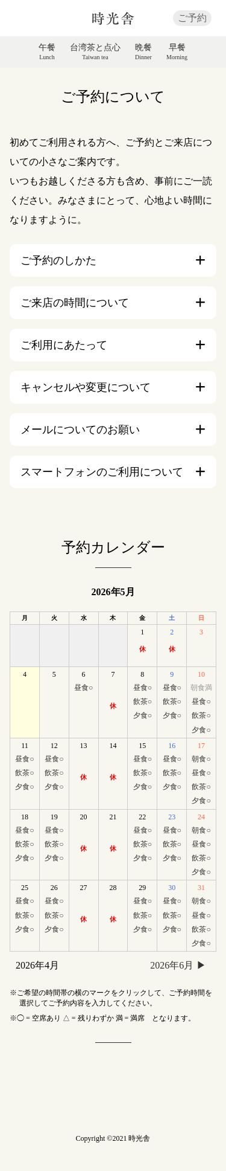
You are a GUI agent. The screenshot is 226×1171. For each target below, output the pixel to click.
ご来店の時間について (74, 302)
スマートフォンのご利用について (101, 471)
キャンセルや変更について (85, 387)
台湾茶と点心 (95, 52)
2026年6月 (171, 965)
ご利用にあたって (63, 345)
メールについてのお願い (80, 429)
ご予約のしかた (58, 260)
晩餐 (143, 52)
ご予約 (192, 18)
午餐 (47, 52)
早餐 (176, 52)
